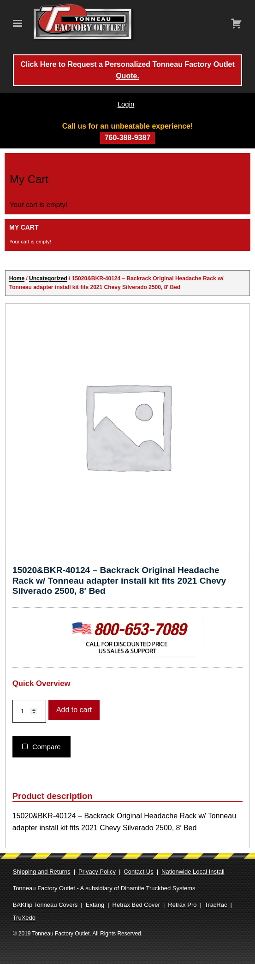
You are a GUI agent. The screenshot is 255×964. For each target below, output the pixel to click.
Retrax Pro (182, 904)
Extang (95, 904)
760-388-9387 (128, 138)
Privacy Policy (97, 871)
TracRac (216, 904)
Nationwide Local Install (193, 871)
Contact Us (138, 871)
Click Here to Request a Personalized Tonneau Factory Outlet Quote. (127, 70)
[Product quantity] (29, 711)
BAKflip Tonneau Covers (45, 904)
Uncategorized (48, 278)
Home (16, 278)
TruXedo (24, 917)
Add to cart (74, 710)
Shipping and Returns (42, 871)
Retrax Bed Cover (136, 904)
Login (126, 104)
